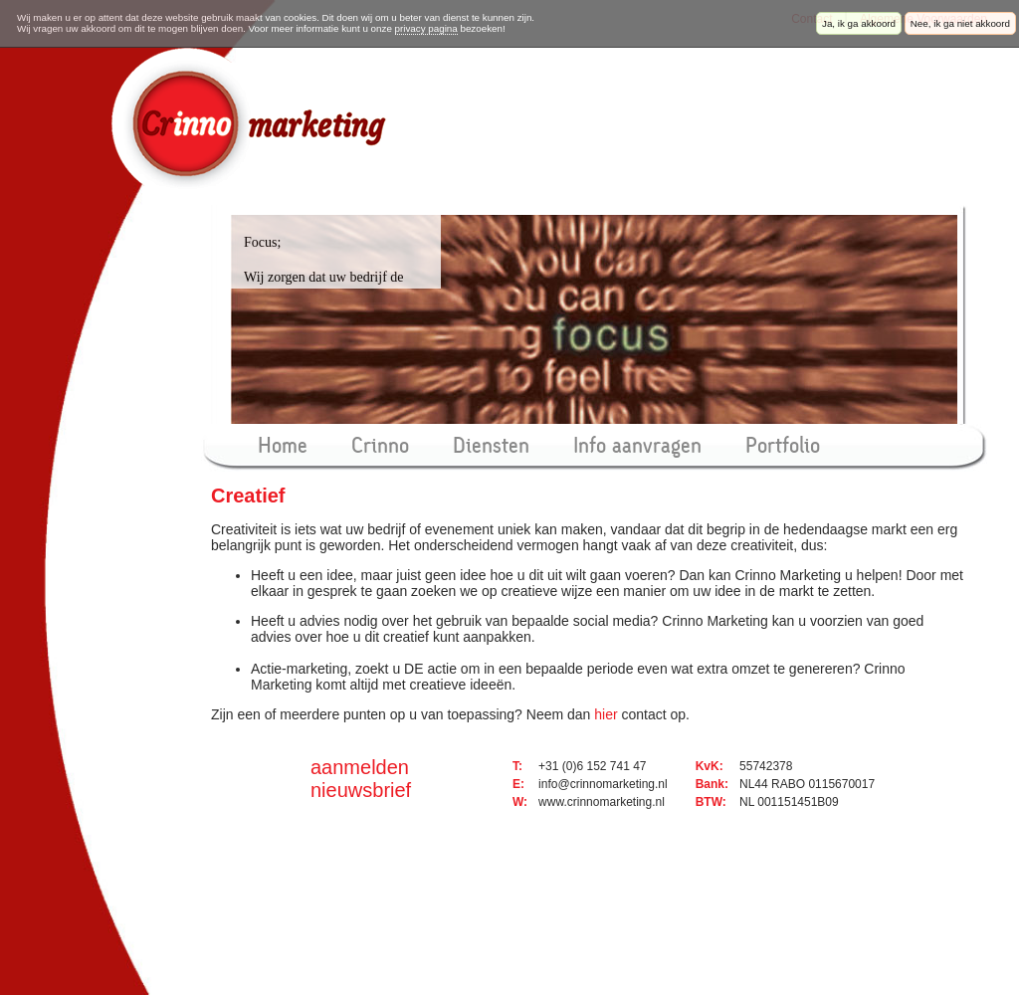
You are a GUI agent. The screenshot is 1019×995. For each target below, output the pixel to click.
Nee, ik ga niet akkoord (960, 23)
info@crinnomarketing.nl (603, 784)
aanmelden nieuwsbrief (360, 778)
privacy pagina (426, 28)
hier (605, 714)
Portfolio (782, 446)
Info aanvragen (637, 446)
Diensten (491, 446)
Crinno (380, 446)
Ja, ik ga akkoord (859, 23)
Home (282, 446)
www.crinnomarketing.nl (601, 802)
